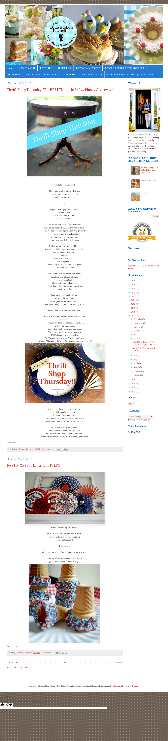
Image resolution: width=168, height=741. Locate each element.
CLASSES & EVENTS (91, 74)
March (136, 367)
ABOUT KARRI (27, 68)
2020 (133, 304)
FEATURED (46, 68)
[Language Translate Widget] (140, 417)
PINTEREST (14, 74)
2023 (133, 292)
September (138, 331)
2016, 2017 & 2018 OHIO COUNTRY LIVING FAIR (50, 74)
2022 (133, 296)
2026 (133, 281)
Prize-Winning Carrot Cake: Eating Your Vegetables (149, 169)
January (137, 375)
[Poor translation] (9, 705)
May (136, 359)
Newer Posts (13, 663)
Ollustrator (117, 686)
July (136, 338)
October (137, 327)
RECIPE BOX (64, 68)
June (136, 355)
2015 (133, 384)
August (137, 335)
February (137, 371)
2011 (133, 391)
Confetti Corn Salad (149, 180)
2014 (133, 388)
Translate (144, 420)
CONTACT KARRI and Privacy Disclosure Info (130, 74)
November (138, 323)
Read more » (12, 443)
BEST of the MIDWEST (88, 68)
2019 (133, 308)
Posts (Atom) (23, 667)
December (138, 319)
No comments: (47, 449)
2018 (133, 312)
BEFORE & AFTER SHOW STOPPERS (124, 68)
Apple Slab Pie (147, 193)
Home (11, 68)
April (136, 363)
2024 (133, 289)
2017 (133, 316)
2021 (133, 300)
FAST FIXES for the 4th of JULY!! (33, 465)
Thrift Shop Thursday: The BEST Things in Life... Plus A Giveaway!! (60, 90)
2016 (133, 380)
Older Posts (117, 663)
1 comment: (46, 653)
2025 (133, 285)
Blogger (135, 686)
